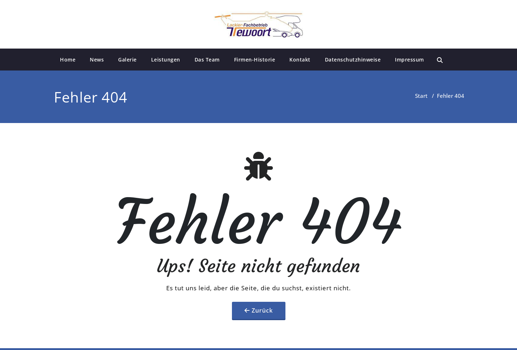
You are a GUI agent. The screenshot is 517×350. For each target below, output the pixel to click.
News (97, 59)
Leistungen (165, 59)
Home (67, 59)
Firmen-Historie (254, 59)
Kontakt (300, 59)
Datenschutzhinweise (353, 59)
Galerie (127, 59)
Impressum (409, 59)
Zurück (262, 310)
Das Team (207, 59)
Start (421, 95)
